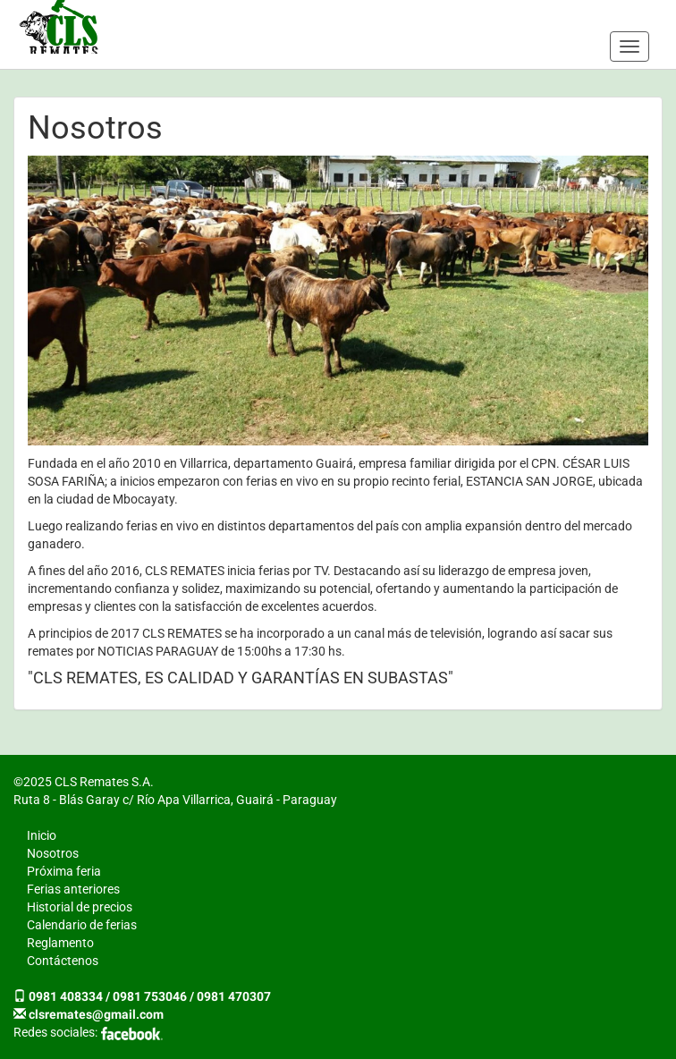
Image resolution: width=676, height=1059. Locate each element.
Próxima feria (64, 871)
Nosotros (53, 853)
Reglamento (60, 943)
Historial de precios (79, 907)
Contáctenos (62, 960)
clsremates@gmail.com (96, 1014)
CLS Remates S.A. (59, 27)
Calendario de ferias (82, 925)
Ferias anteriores (73, 889)
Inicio (41, 835)
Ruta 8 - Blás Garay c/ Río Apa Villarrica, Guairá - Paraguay (175, 799)
